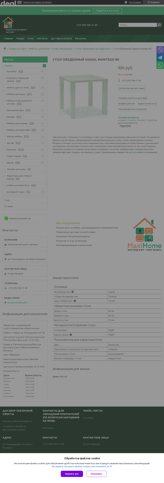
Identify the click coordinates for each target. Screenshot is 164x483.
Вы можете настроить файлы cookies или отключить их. (81, 466)
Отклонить (96, 474)
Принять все (72, 474)
